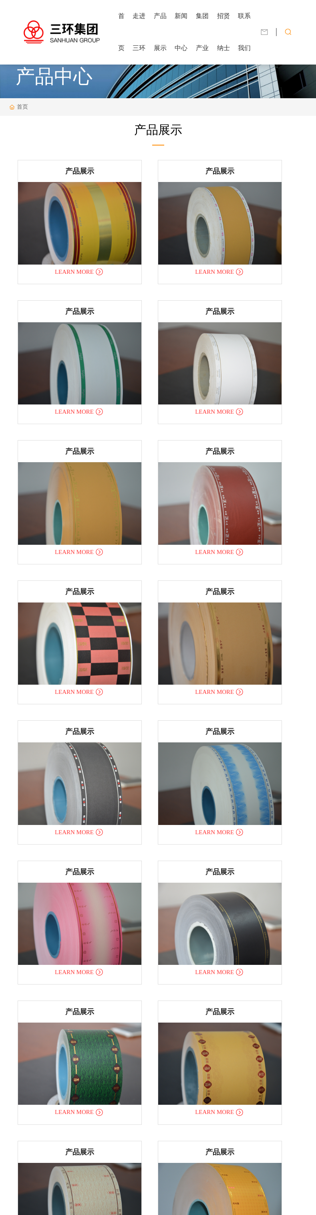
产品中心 (54, 76)
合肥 (186, 1201)
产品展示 (58, 169)
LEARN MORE (54, 245)
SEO (201, 1201)
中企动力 (168, 1201)
